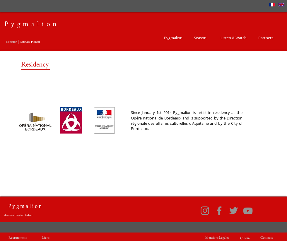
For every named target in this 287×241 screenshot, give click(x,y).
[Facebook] (219, 210)
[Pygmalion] (173, 38)
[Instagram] (205, 210)
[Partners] (266, 38)
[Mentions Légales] (217, 237)
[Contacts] (267, 237)
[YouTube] (248, 210)
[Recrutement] (17, 237)
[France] (272, 4)
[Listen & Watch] (233, 38)
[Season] (200, 38)
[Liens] (45, 237)
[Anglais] (281, 4)
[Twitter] (233, 210)
